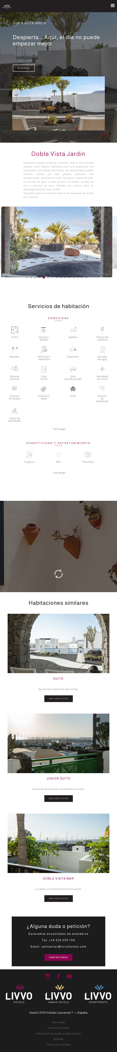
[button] (27, 277)
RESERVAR (24, 68)
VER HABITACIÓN (58, 699)
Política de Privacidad (58, 1044)
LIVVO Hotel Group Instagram (47, 976)
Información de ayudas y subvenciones (58, 1033)
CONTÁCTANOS (58, 957)
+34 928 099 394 (62, 940)
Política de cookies (58, 1028)
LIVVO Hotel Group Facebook (58, 976)
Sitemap (58, 1039)
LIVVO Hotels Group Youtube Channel (69, 976)
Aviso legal (58, 1022)
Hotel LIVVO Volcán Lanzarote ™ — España (59, 1012)
